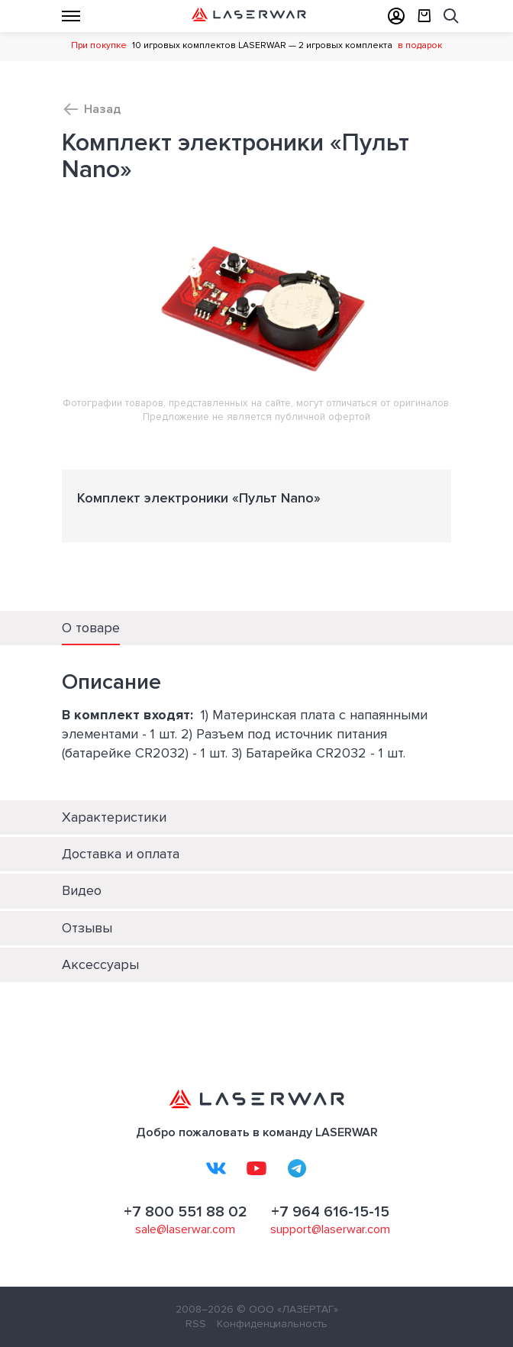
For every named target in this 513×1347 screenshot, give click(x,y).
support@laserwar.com (330, 1229)
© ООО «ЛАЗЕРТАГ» (287, 1309)
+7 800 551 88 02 (185, 1212)
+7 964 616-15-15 (330, 1212)
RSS (196, 1323)
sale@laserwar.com (185, 1229)
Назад (102, 109)
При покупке (99, 45)
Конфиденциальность (272, 1323)
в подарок (420, 45)
